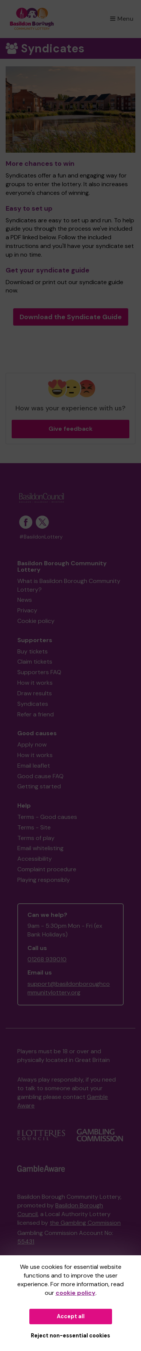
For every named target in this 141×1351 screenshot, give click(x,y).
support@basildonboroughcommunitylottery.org (68, 988)
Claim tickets (34, 662)
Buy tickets (32, 651)
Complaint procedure (46, 869)
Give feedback (70, 429)
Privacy (27, 610)
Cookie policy (36, 621)
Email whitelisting (40, 848)
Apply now (32, 744)
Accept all (71, 1316)
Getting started (39, 786)
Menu (121, 19)
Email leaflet (33, 766)
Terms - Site (34, 827)
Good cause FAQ (40, 776)
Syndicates (32, 704)
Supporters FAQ (39, 672)
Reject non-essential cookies (70, 1335)
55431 (25, 1241)
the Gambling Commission (85, 1223)
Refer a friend (35, 714)
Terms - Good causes (47, 817)
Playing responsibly (43, 880)
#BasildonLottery (41, 537)
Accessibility (34, 859)
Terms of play (36, 838)
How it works (35, 683)
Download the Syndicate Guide (71, 316)
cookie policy (76, 1293)
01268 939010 (47, 959)
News (24, 600)
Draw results (34, 693)
